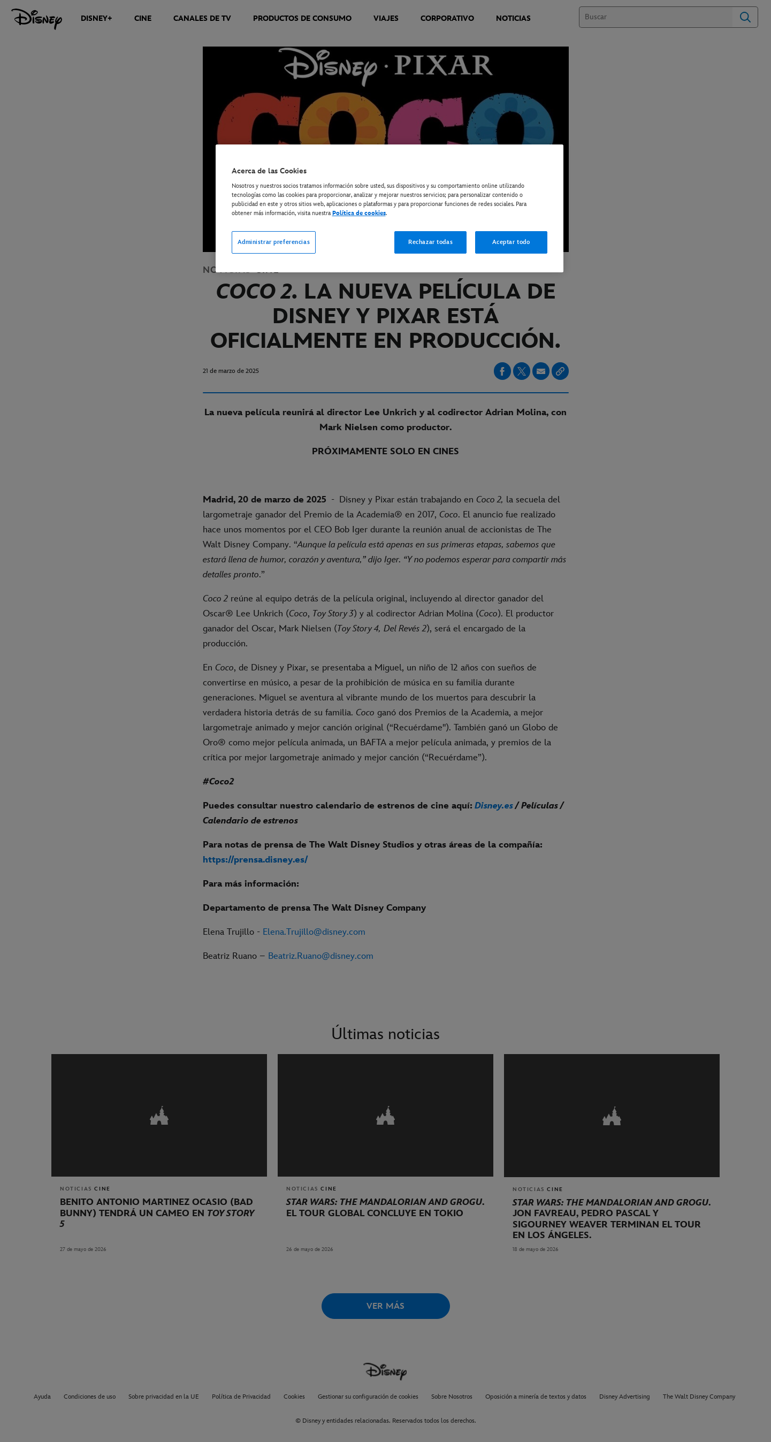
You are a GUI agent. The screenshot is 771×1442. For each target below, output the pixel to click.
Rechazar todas (430, 242)
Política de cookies (359, 213)
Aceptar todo (511, 242)
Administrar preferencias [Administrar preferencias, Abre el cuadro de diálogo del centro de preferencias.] (274, 242)
